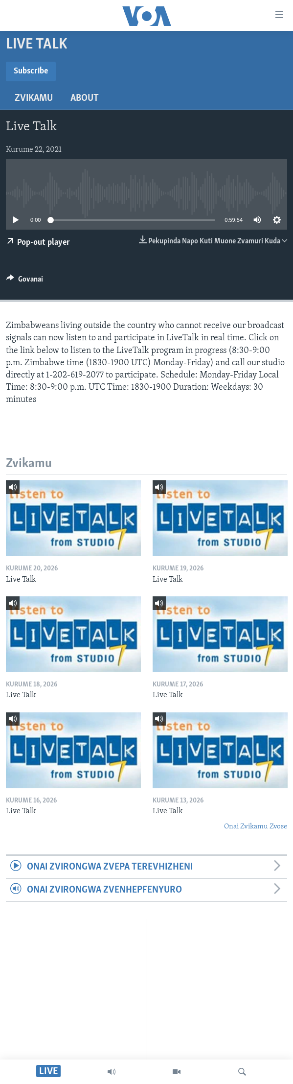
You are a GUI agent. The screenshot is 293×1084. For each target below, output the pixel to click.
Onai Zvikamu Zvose (255, 826)
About (84, 98)
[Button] (24, 281)
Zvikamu (34, 98)
